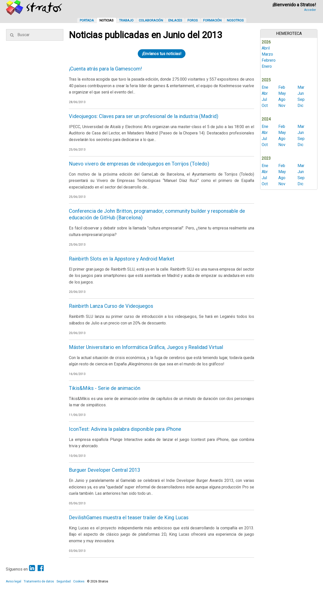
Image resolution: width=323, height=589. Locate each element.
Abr (265, 93)
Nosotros (235, 20)
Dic (300, 105)
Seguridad (64, 581)
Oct (265, 105)
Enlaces (175, 20)
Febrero (269, 60)
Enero (267, 66)
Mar (301, 87)
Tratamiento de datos (39, 581)
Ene (265, 87)
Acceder (310, 10)
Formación (212, 20)
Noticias (106, 20)
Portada (87, 20)
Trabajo (126, 20)
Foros (192, 20)
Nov (281, 105)
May (282, 93)
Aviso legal (13, 581)
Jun (301, 93)
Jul (264, 99)
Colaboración (151, 20)
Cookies (79, 581)
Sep (301, 99)
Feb (281, 87)
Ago (281, 99)
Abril (266, 48)
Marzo (267, 54)
